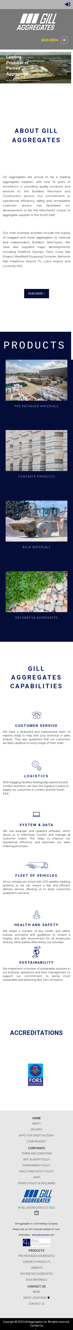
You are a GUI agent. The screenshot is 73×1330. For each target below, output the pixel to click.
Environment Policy (36, 1165)
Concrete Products (36, 1261)
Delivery (36, 1129)
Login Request (36, 1141)
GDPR (36, 1177)
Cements (37, 1267)
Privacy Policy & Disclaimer (36, 1183)
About (36, 1123)
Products (36, 1250)
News (36, 1291)
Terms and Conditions (36, 1153)
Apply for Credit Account (36, 1135)
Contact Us (36, 1286)
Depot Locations (36, 1297)
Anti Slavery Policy (36, 1159)
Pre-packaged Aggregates (36, 1255)
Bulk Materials (36, 1279)
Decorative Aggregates (36, 1273)
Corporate (36, 1148)
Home (36, 1118)
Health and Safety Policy (36, 1171)
